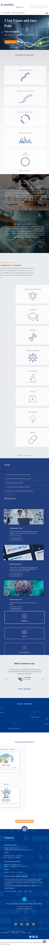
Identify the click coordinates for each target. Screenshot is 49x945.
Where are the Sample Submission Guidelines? (20, 507)
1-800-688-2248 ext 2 (16, 876)
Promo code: (11, 31)
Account (21, 13)
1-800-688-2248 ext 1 (14, 860)
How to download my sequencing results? (18, 503)
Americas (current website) (10, 895)
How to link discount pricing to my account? (19, 494)
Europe (20, 895)
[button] (22, 48)
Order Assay (11, 42)
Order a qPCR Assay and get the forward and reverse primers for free (21, 35)
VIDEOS (24, 631)
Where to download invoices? (15, 499)
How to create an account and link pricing (18, 490)
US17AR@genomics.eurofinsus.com (18, 878)
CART (16, 12)
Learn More (15, 565)
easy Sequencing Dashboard (27, 595)
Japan (30, 895)
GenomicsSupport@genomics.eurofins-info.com (21, 862)
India (26, 895)
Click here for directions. (35, 889)
